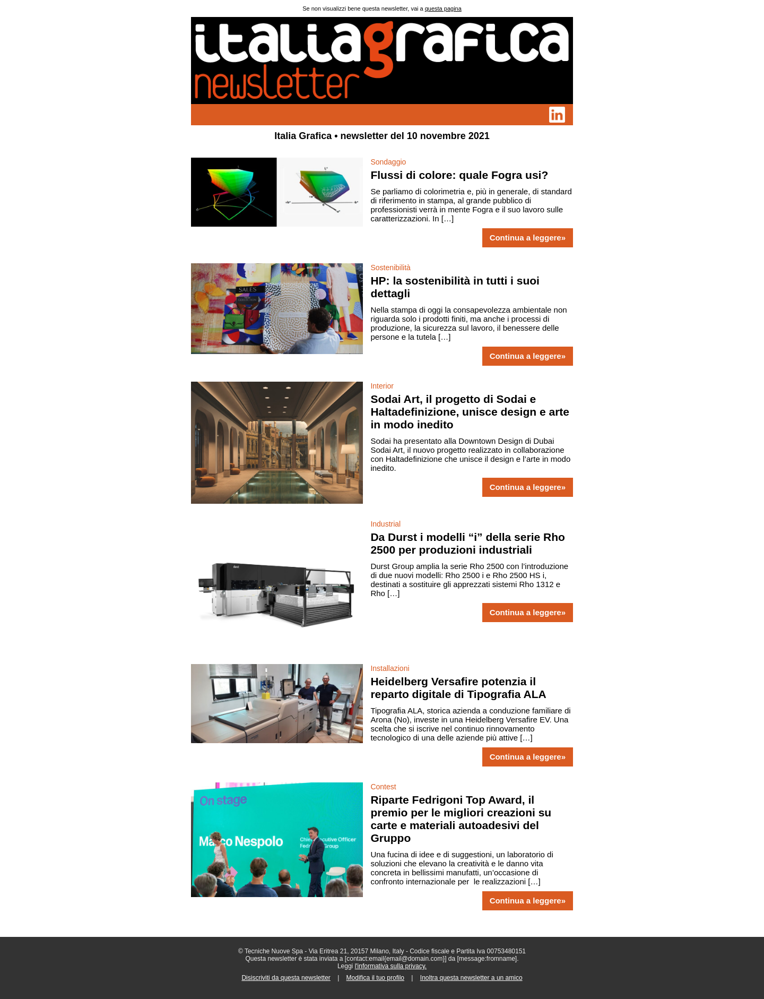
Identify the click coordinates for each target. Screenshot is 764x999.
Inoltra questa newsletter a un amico (471, 977)
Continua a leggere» (528, 238)
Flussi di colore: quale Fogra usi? (459, 175)
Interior (382, 386)
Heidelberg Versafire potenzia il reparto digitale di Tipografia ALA (458, 687)
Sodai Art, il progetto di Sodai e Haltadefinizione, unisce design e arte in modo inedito (469, 411)
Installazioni (389, 668)
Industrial (385, 524)
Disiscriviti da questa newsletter (285, 977)
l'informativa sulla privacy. (391, 966)
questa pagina (443, 8)
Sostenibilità (390, 267)
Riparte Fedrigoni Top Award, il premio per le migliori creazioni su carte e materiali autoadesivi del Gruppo (460, 819)
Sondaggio (388, 162)
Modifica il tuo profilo (375, 977)
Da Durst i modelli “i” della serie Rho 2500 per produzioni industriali (467, 543)
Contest (383, 786)
